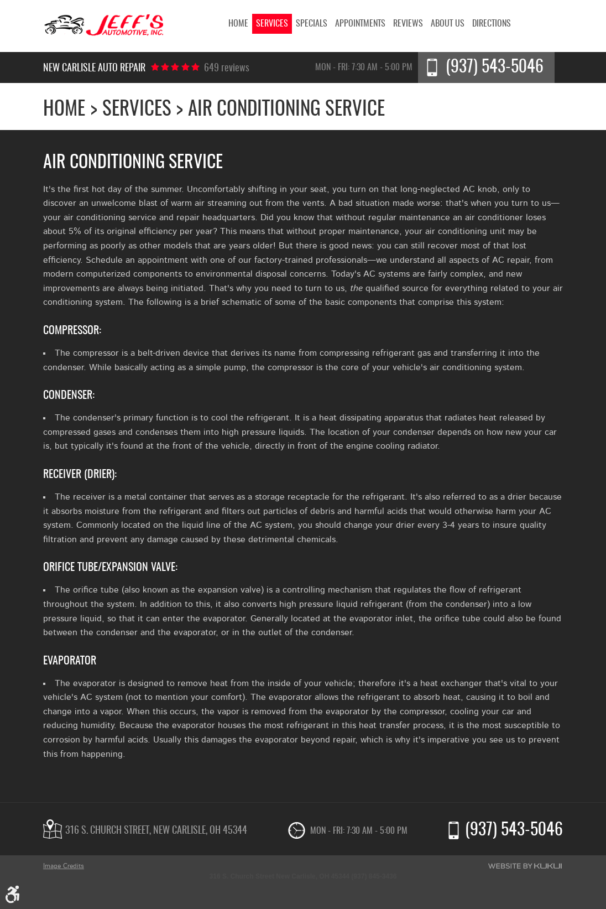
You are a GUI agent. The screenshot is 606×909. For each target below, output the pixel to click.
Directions (491, 23)
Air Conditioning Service (286, 110)
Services (272, 23)
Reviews (408, 23)
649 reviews (226, 69)
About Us (447, 23)
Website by (525, 865)
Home (238, 23)
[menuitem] (238, 24)
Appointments (360, 23)
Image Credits (63, 866)
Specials (311, 23)
